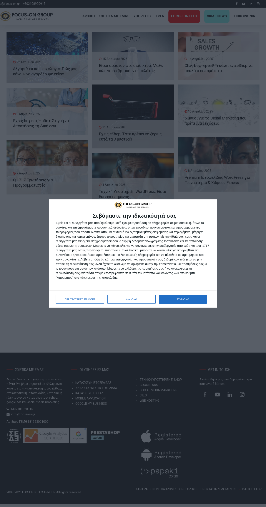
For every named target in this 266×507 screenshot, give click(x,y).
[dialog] (133, 253)
